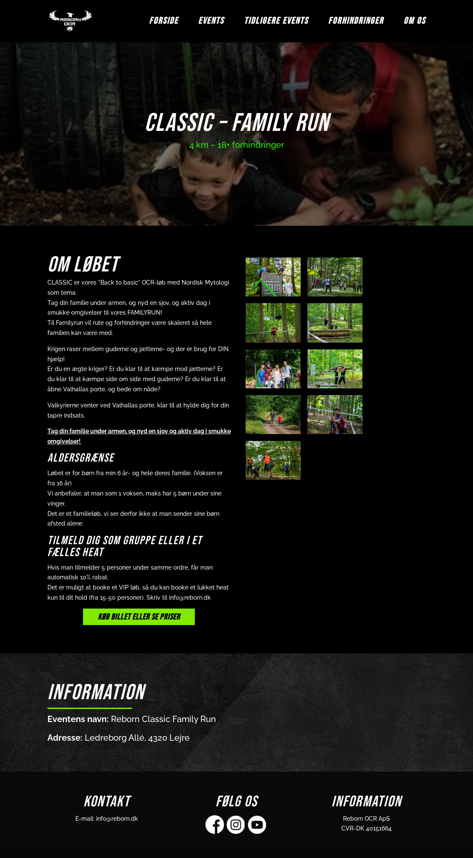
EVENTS (211, 22)
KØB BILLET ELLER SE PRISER (139, 617)
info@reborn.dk (117, 818)
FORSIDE (163, 22)
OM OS (415, 22)
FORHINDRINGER (356, 22)
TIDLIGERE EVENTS (276, 22)
